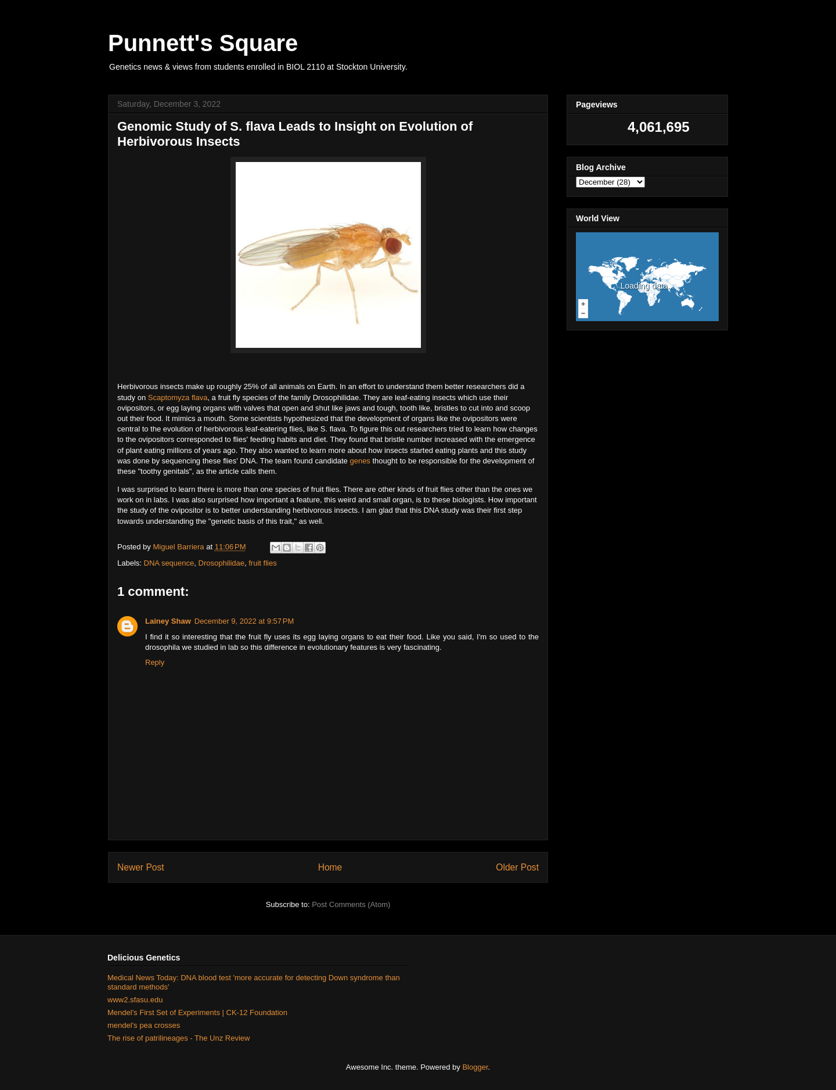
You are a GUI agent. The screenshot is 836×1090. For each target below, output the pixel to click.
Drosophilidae (222, 563)
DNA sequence (169, 563)
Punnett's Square (203, 43)
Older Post (517, 867)
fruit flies (262, 563)
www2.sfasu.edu (135, 999)
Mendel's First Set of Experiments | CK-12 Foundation (197, 1012)
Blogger (475, 1067)
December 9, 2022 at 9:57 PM (244, 621)
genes (359, 460)
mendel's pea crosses (143, 1025)
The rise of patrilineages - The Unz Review (178, 1038)
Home (330, 867)
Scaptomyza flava (178, 397)
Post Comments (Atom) (351, 904)
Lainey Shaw (168, 621)
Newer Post (140, 867)
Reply (154, 662)
